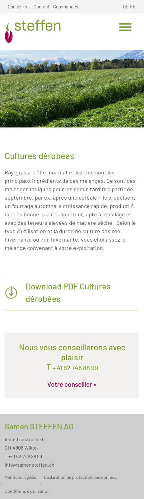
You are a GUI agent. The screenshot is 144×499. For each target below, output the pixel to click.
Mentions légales (20, 477)
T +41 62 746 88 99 (23, 456)
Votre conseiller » (72, 384)
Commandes (65, 6)
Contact (41, 6)
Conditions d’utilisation (27, 491)
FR (133, 6)
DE (125, 6)
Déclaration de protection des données (81, 477)
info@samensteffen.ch (29, 465)
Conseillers (19, 6)
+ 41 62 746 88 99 (74, 368)
